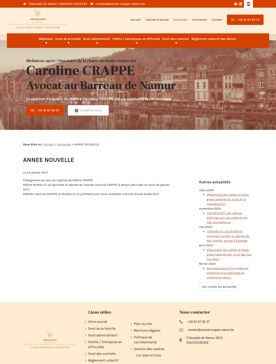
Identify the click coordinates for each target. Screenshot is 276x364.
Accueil (136, 19)
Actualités (180, 19)
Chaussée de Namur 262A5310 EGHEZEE (58, 4)
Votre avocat (97, 307)
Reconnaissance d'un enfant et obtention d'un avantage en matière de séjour (227, 263)
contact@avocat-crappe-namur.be (120, 4)
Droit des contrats (175, 39)
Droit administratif (96, 39)
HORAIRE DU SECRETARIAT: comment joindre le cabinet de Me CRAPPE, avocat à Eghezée (228, 226)
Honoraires (199, 19)
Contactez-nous (88, 110)
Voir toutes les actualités (219, 277)
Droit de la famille (68, 39)
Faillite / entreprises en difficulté (136, 39)
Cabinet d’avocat (157, 19)
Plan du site (143, 309)
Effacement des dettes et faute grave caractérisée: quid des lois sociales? (229, 245)
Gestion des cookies (149, 334)
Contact (217, 19)
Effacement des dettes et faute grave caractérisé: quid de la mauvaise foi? (228, 189)
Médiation (46, 39)
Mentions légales (147, 315)
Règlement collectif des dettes (214, 39)
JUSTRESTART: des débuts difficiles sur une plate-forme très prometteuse (227, 208)
